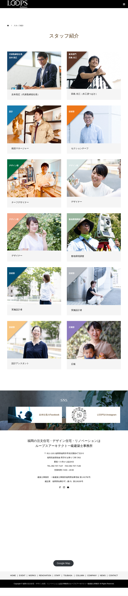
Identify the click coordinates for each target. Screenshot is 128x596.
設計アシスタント (20, 363)
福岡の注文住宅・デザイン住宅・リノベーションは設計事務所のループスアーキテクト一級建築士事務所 (61, 584)
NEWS (103, 575)
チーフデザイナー (20, 202)
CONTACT (113, 575)
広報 (73, 364)
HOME (13, 575)
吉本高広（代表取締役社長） (26, 94)
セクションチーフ (79, 148)
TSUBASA (68, 575)
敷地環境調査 (77, 256)
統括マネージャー (20, 148)
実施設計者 (17, 309)
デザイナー (76, 202)
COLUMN (80, 575)
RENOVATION (45, 575)
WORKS (32, 575)
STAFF (57, 575)
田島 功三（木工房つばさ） (84, 94)
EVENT (22, 575)
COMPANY (92, 575)
